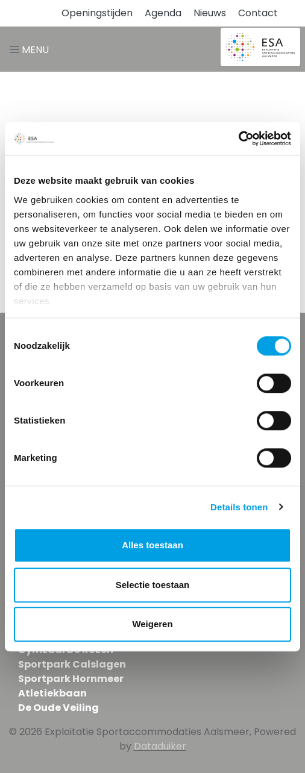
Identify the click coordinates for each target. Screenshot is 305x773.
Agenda (163, 13)
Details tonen (239, 507)
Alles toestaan (152, 545)
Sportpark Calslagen (72, 664)
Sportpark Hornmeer (71, 679)
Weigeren (152, 624)
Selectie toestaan (153, 585)
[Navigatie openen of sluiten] (31, 49)
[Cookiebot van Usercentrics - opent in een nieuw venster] (238, 138)
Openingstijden (97, 13)
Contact (258, 13)
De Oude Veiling (58, 708)
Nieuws (209, 13)
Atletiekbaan (52, 693)
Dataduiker (160, 746)
